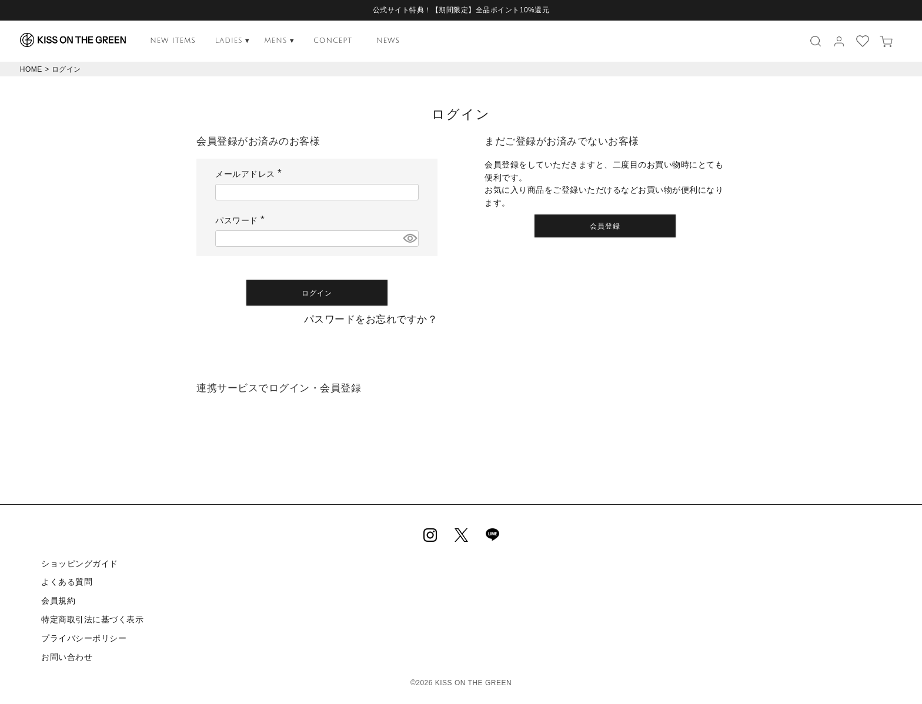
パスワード (242, 220)
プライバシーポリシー (83, 638)
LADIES (232, 41)
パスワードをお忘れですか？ (371, 319)
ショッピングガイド (79, 563)
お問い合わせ (66, 657)
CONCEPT (332, 41)
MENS (279, 41)
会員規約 (58, 600)
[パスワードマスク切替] (409, 238)
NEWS (388, 41)
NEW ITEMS (173, 41)
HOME (31, 69)
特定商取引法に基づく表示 (92, 619)
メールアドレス (250, 174)
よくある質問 (66, 582)
